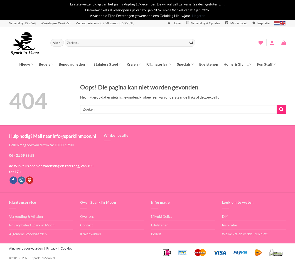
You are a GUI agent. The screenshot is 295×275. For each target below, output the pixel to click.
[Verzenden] (191, 43)
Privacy (51, 248)
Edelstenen (208, 64)
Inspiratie (229, 225)
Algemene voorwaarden (26, 248)
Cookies (66, 248)
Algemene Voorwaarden (28, 234)
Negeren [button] (198, 15)
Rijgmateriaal (159, 64)
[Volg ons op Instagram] (21, 180)
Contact (86, 225)
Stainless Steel (107, 64)
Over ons (87, 216)
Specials (185, 64)
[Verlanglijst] (260, 43)
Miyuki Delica (161, 216)
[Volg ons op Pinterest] (29, 180)
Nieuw (26, 64)
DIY (225, 216)
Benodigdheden (73, 64)
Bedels (46, 64)
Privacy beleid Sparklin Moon (31, 225)
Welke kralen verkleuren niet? (245, 234)
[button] (272, 43)
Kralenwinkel (90, 234)
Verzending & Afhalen (26, 216)
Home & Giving (238, 64)
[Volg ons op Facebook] (13, 180)
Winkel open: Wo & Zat (56, 23)
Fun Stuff (266, 64)
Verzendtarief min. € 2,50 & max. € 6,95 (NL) (105, 23)
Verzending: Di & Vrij (22, 23)
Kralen (134, 64)
